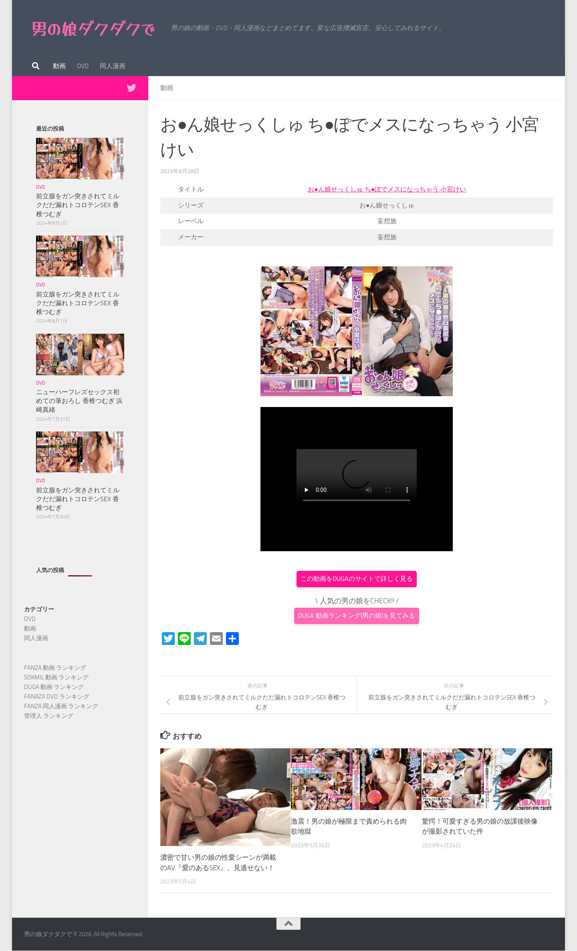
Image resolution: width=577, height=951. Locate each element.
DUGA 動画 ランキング (54, 687)
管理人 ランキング (48, 715)
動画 (59, 66)
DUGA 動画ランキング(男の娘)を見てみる (356, 615)
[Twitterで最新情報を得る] (131, 88)
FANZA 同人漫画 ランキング (61, 706)
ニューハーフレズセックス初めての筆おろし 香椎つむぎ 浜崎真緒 (79, 400)
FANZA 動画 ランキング (55, 667)
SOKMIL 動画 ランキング (56, 677)
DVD (83, 66)
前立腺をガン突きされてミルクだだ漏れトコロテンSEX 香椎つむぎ (77, 205)
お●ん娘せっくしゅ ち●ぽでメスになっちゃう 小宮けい (387, 189)
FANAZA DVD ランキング (56, 696)
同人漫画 (112, 66)
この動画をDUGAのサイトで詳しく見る (357, 578)
